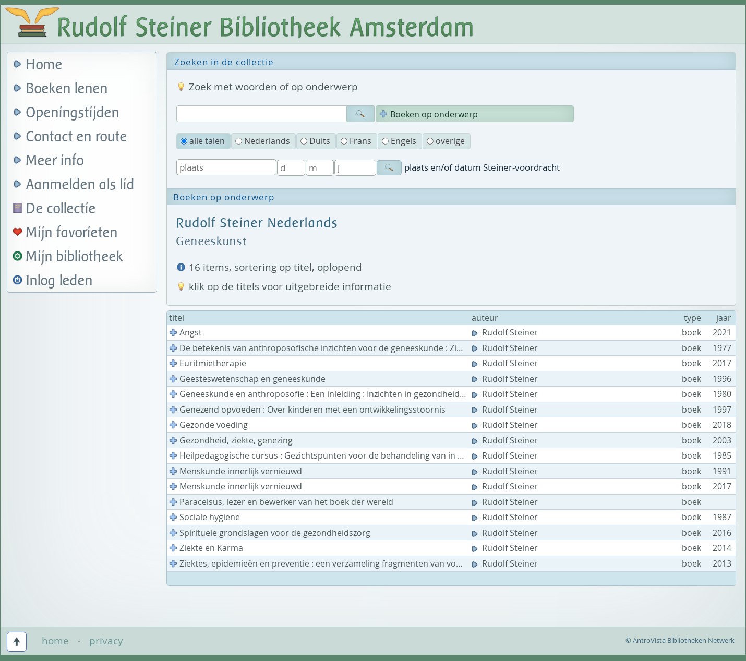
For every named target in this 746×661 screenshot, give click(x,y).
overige (446, 141)
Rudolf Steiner (506, 332)
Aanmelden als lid (80, 185)
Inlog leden (59, 281)
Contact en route (76, 137)
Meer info (55, 161)
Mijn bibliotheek (74, 257)
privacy (106, 640)
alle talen (203, 141)
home (55, 640)
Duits (315, 141)
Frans (356, 141)
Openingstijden (72, 113)
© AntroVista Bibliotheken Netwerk (680, 640)
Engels (399, 141)
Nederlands (262, 141)
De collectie (61, 209)
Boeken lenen (67, 89)
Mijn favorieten (72, 233)
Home (44, 65)
